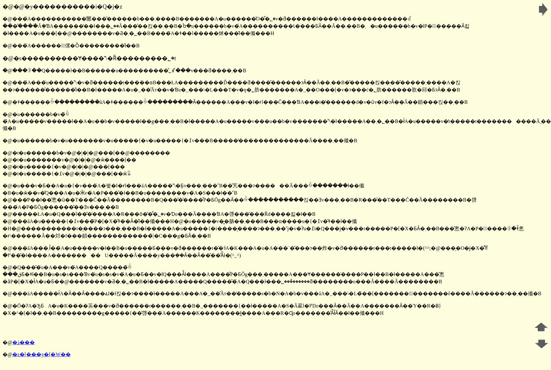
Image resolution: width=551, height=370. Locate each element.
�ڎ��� (23, 342)
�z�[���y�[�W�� (41, 354)
